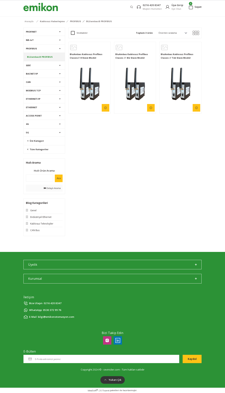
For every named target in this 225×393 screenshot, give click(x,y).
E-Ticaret (104, 390)
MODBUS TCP (33, 90)
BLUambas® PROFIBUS (99, 21)
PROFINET (31, 31)
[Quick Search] (39, 178)
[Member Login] (174, 6)
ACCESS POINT (34, 115)
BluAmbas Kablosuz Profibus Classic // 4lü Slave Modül (131, 56)
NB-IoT (30, 40)
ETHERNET (31, 107)
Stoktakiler (82, 32)
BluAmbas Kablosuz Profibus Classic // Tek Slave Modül (177, 56)
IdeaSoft (93, 390)
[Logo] (40, 7)
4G (27, 124)
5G (27, 132)
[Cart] (195, 7)
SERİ (28, 65)
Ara (59, 178)
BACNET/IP (32, 73)
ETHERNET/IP (33, 98)
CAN (28, 82)
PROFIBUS (31, 48)
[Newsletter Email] (101, 359)
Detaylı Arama (52, 188)
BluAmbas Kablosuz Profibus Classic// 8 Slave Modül (86, 56)
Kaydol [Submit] (192, 359)
